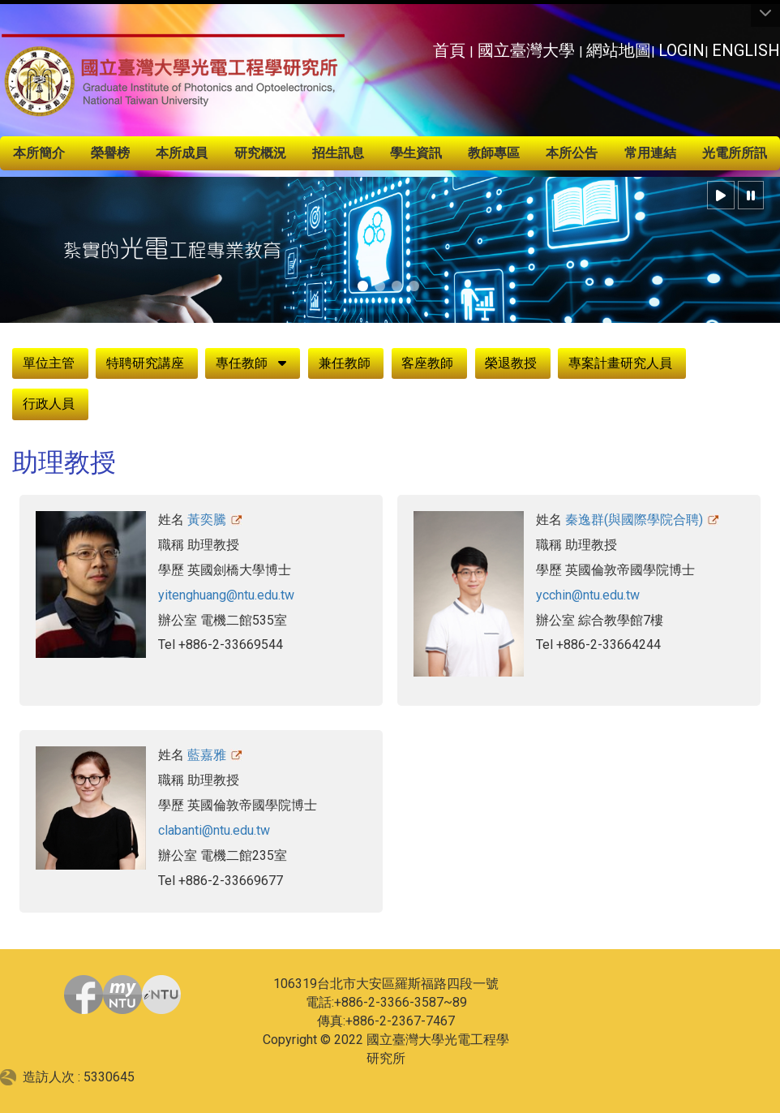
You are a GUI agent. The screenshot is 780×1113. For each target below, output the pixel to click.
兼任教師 (345, 363)
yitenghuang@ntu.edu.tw (226, 595)
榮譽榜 (110, 153)
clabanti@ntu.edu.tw (214, 830)
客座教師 (427, 363)
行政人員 (49, 403)
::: (423, 46)
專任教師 (242, 363)
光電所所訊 (734, 153)
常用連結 (650, 153)
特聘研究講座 (145, 363)
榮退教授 (511, 363)
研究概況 (260, 153)
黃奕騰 (206, 519)
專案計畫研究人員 (620, 363)
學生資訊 (416, 153)
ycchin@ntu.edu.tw (588, 595)
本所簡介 (39, 153)
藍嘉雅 (206, 755)
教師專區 (494, 153)
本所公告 (572, 153)
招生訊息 (338, 153)
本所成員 (182, 153)
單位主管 (49, 363)
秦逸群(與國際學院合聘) (634, 519)
